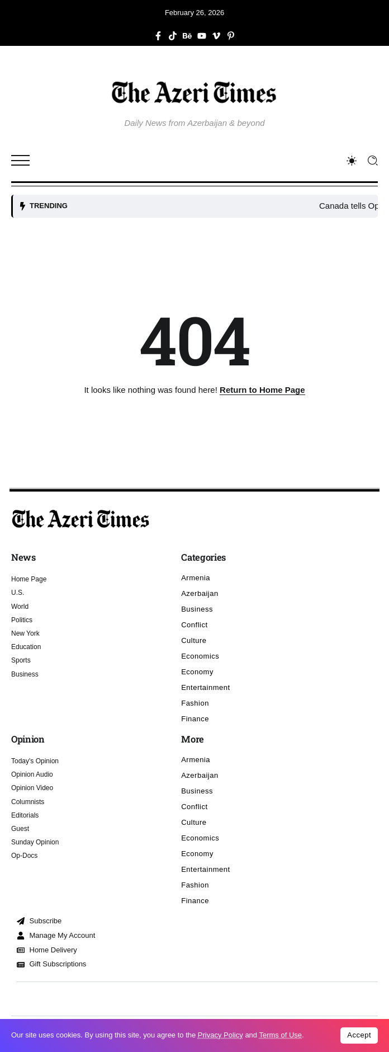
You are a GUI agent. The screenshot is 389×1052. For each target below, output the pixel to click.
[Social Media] (158, 35)
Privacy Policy (220, 1035)
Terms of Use (280, 1035)
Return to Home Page (262, 389)
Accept (359, 1035)
